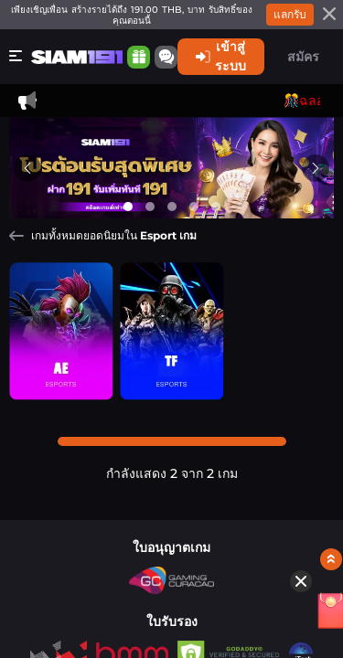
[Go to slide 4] (193, 206)
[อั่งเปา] (296, 471)
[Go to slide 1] (128, 206)
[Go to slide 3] (172, 206)
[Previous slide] (27, 167)
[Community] (166, 57)
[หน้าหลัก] (77, 57)
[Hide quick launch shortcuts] (270, 439)
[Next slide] (315, 167)
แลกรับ (289, 14)
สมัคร (303, 56)
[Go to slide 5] (215, 206)
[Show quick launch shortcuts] (300, 417)
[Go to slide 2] (150, 206)
